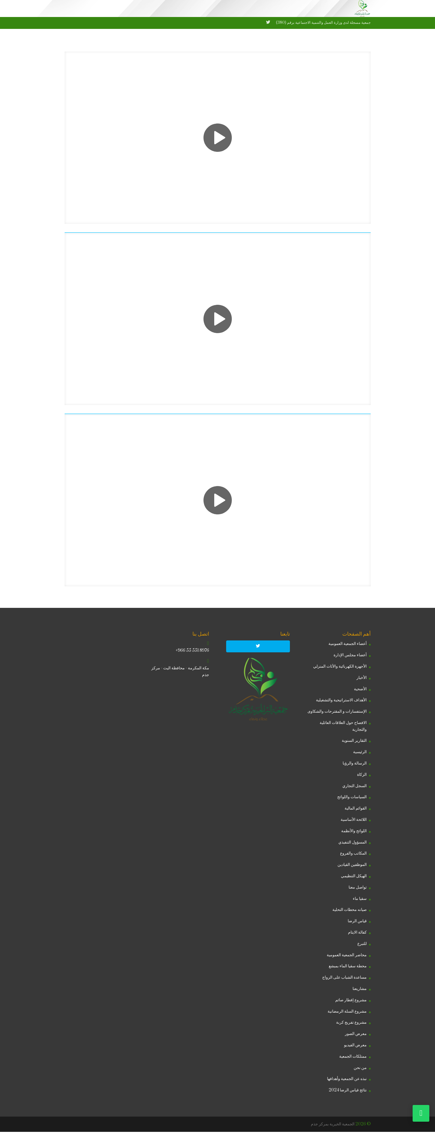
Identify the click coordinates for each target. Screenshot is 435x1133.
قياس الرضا (357, 922)
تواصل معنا (358, 888)
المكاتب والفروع (353, 854)
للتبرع (362, 944)
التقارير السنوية (354, 741)
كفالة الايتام (357, 933)
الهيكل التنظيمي (354, 877)
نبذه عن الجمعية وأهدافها (347, 1080)
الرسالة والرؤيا (355, 764)
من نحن (360, 1068)
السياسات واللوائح (352, 798)
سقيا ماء (360, 899)
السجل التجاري (354, 787)
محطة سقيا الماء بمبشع (348, 967)
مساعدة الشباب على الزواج (344, 978)
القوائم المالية (356, 809)
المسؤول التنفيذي (352, 843)
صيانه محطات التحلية (349, 910)
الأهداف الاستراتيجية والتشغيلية (341, 701)
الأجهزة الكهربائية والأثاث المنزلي (340, 667)
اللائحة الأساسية (354, 820)
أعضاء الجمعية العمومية (347, 645)
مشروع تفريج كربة (351, 1023)
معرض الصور (356, 1035)
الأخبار (362, 678)
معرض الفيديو (355, 1046)
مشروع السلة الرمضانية (347, 1012)
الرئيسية (360, 753)
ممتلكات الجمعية (353, 1057)
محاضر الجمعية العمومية (347, 956)
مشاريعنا (360, 990)
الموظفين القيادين (352, 865)
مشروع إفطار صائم (351, 1001)
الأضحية (360, 690)
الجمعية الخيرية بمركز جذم (333, 1125)
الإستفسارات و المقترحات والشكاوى (337, 712)
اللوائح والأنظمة (354, 832)
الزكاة (362, 775)
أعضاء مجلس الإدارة (350, 656)
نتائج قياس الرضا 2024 (348, 1091)
